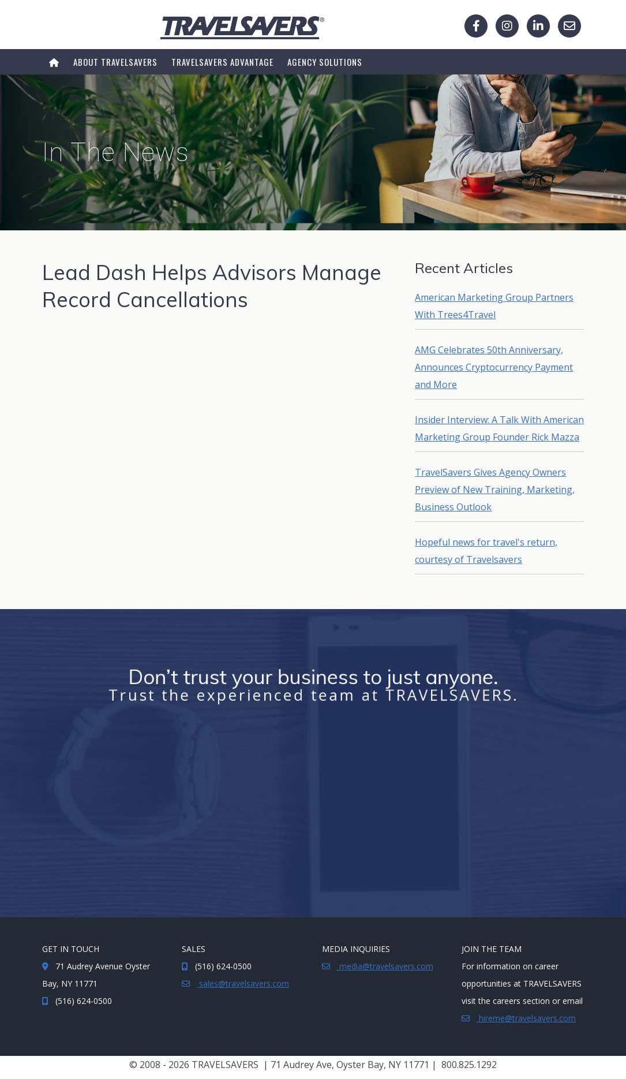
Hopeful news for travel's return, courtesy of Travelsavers (486, 551)
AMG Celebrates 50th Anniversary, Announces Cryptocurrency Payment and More (494, 367)
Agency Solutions (324, 61)
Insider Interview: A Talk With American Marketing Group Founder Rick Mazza (499, 428)
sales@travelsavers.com (243, 983)
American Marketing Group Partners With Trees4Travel (494, 306)
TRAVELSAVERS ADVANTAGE (222, 61)
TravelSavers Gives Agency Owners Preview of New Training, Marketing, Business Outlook (495, 489)
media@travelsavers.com (385, 966)
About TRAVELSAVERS (115, 61)
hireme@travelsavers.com (526, 1018)
